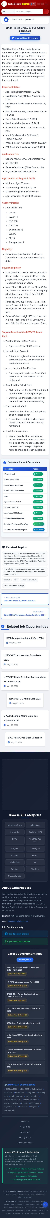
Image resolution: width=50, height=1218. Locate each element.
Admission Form (15, 827)
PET (15, 580)
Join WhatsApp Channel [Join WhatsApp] (17, 941)
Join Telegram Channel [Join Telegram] (17, 933)
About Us (25, 1121)
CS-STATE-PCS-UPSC (35, 842)
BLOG (14, 840)
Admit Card (17, 19)
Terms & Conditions (25, 1142)
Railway (14, 857)
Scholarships (14, 864)
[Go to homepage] (6, 19)
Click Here (38, 474)
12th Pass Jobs (31, 1096)
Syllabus (14, 871)
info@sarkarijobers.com (18, 921)
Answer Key (15, 833)
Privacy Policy (25, 1137)
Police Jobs (19, 1092)
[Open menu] (46, 4)
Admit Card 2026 (30, 1099)
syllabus (7, 580)
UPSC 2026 (24, 1089)
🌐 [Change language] (33, 4)
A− (42, 4)
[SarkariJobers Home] (11, 4)
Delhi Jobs (23, 1106)
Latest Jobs (35, 850)
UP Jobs (24, 1103)
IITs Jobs (14, 850)
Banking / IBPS (35, 833)
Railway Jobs (37, 1089)
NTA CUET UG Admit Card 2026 (25, 698)
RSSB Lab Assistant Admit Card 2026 (25, 638)
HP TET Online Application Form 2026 (23, 983)
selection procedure (29, 580)
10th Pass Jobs (16, 1096)
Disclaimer (24, 1132)
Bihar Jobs (34, 1103)
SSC (35, 864)
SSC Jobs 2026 (11, 1089)
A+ (38, 4)
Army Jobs (31, 1092)
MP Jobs (33, 1106)
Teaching (35, 871)
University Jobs (14, 878)
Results (35, 857)
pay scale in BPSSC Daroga (14, 585)
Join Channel (38, 524)
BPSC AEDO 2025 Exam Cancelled (25, 737)
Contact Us (25, 1127)
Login (25, 4)
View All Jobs (25, 959)
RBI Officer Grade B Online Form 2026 (23, 1025)
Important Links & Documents (25, 38)
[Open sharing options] (45, 1204)
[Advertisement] (25, 785)
